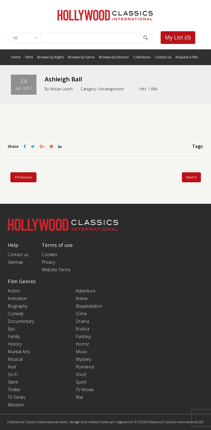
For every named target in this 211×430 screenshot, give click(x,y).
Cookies (49, 254)
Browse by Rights (50, 57)
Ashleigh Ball (63, 79)
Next (191, 177)
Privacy (48, 262)
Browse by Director (114, 57)
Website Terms (56, 270)
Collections (142, 57)
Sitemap (15, 262)
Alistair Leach (61, 88)
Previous (23, 177)
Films (29, 57)
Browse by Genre (81, 57)
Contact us (163, 57)
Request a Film (187, 57)
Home (16, 57)
